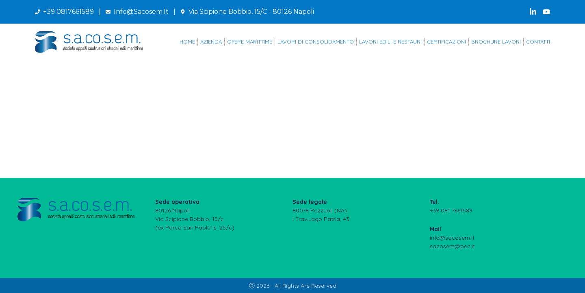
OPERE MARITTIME (249, 42)
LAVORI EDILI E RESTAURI (390, 42)
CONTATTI (538, 42)
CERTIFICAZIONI (446, 42)
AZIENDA (211, 42)
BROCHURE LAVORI (496, 42)
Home (187, 42)
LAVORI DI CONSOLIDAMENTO (315, 42)
